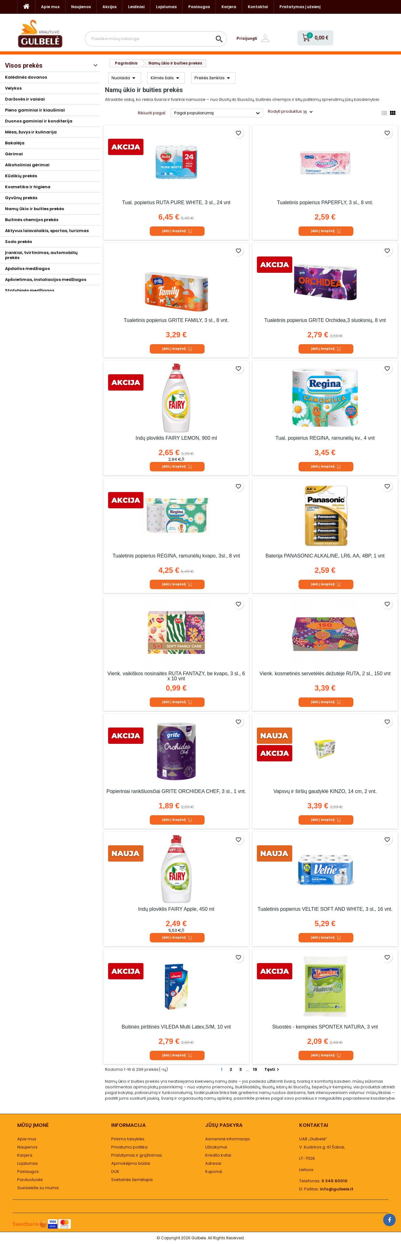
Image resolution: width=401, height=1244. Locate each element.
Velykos (13, 88)
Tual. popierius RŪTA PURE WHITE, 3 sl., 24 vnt (176, 202)
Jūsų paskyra (223, 1125)
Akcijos (109, 6)
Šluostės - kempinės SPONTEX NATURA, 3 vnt (325, 1026)
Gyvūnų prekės (21, 198)
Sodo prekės (18, 242)
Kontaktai (258, 6)
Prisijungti (247, 38)
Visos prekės (24, 65)
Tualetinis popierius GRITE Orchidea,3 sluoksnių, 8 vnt (325, 320)
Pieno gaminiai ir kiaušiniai (35, 110)
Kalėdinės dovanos (26, 77)
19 (255, 1069)
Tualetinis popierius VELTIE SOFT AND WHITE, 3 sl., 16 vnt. (325, 909)
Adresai (213, 1163)
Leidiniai (136, 6)
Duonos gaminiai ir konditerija (38, 121)
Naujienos (81, 6)
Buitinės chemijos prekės (31, 220)
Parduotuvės (30, 1180)
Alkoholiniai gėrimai (27, 165)
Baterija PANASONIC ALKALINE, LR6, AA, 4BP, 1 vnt (324, 555)
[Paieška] (156, 39)
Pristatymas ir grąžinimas (136, 1155)
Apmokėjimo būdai (130, 1163)
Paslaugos (199, 6)
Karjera (228, 6)
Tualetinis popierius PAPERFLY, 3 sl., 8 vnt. (325, 202)
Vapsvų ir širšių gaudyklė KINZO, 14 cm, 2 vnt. (325, 791)
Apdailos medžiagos (27, 269)
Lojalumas (166, 6)
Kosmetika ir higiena (27, 187)
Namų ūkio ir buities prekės (34, 209)
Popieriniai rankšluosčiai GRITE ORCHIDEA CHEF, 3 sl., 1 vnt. (176, 791)
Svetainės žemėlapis (132, 1180)
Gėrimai (14, 154)
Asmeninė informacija (227, 1139)
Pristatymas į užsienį (299, 6)
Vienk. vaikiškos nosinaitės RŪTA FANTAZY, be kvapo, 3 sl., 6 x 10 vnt (176, 676)
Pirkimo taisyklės (127, 1139)
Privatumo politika (129, 1147)
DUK (115, 1171)
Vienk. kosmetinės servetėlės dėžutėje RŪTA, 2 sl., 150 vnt (324, 673)
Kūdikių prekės (21, 176)
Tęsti (272, 1069)
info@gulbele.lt (336, 1189)
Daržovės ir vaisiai (25, 99)
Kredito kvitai (218, 1155)
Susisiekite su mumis (38, 1188)
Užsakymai (216, 1147)
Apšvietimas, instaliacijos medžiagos (45, 279)
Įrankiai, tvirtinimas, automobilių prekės (41, 255)
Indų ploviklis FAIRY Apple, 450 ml (176, 909)
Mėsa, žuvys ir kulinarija (31, 132)
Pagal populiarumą (218, 113)
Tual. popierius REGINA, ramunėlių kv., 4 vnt (325, 438)
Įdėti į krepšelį (177, 231)
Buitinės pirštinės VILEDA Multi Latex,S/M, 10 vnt (176, 1026)
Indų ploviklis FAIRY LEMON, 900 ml (176, 438)
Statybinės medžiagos (29, 290)
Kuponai (213, 1171)
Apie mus (50, 6)
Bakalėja (14, 143)
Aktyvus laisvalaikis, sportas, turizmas (47, 231)
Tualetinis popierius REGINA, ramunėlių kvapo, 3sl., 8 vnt (176, 555)
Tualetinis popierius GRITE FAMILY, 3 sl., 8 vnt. (176, 320)
